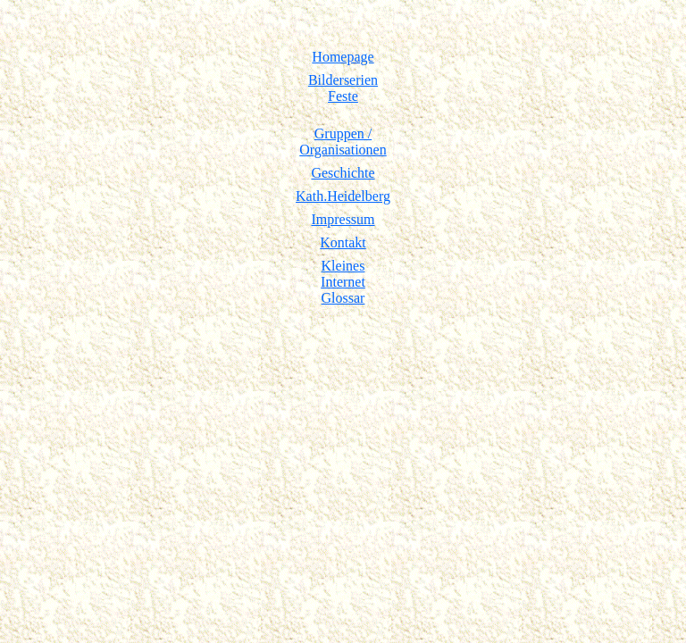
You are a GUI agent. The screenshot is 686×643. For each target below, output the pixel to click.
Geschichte (342, 172)
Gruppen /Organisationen (342, 141)
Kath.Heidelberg (343, 196)
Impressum (342, 219)
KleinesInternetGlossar (343, 281)
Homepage (342, 56)
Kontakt (343, 242)
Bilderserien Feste (343, 88)
